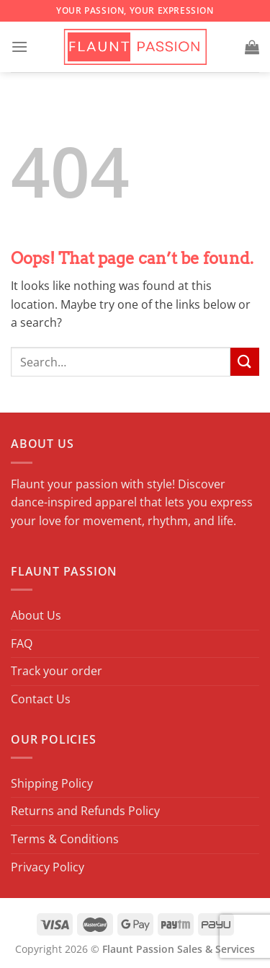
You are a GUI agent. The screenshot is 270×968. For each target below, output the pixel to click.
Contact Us (41, 699)
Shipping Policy (52, 783)
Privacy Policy (47, 867)
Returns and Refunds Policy (85, 811)
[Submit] (244, 362)
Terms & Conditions (65, 839)
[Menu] (19, 46)
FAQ (21, 643)
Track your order (56, 671)
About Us (36, 615)
